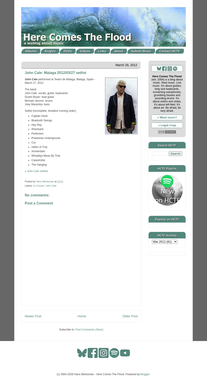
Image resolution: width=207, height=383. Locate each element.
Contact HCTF (169, 51)
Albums (31, 51)
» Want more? (167, 117)
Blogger (145, 374)
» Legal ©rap (167, 125)
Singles (50, 51)
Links (102, 51)
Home (82, 316)
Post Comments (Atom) (89, 329)
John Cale (51, 185)
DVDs (68, 51)
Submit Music (141, 51)
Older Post (130, 316)
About (118, 51)
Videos (85, 51)
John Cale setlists (37, 171)
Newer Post (33, 316)
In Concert (38, 185)
